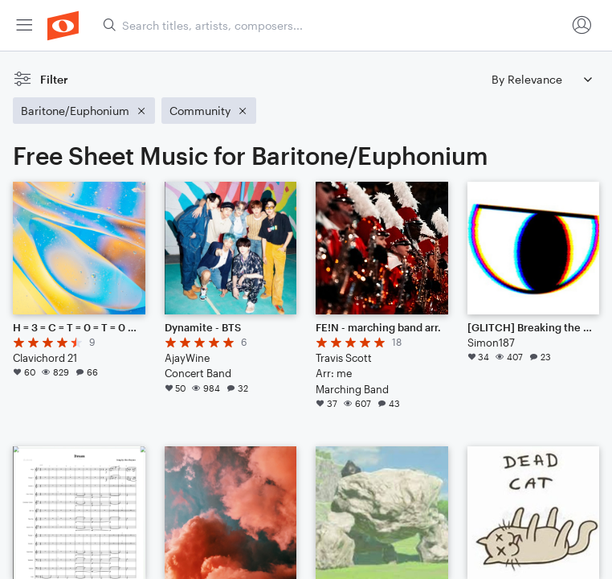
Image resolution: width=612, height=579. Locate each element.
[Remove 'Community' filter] (208, 110)
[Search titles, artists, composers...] (334, 25)
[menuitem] (24, 25)
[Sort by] (541, 79)
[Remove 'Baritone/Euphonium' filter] (84, 110)
